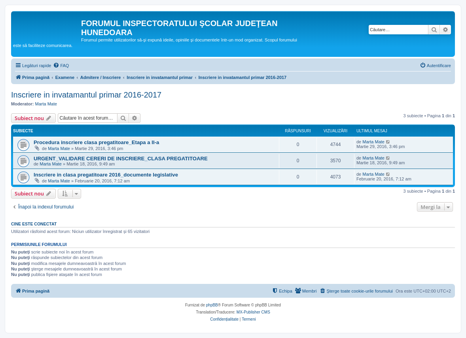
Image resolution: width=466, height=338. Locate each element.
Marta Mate (46, 103)
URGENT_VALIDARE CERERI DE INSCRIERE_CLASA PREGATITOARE (121, 158)
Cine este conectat (34, 224)
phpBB (212, 305)
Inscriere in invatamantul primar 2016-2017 (86, 94)
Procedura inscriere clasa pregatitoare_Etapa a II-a (96, 142)
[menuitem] (61, 65)
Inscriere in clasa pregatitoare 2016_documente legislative (106, 175)
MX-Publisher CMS (253, 312)
